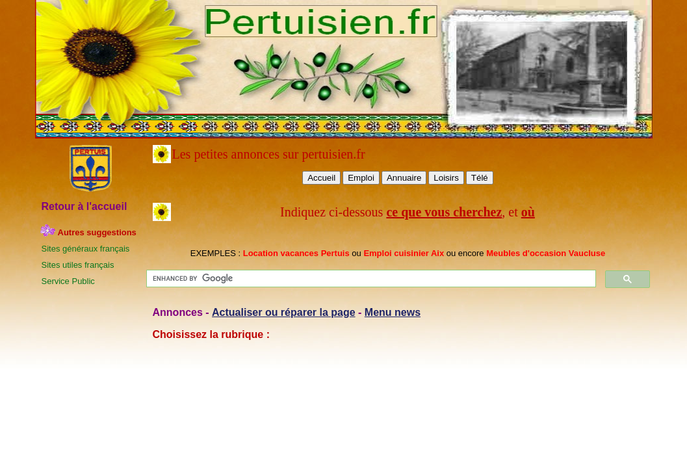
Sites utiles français (78, 265)
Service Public (68, 281)
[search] (370, 278)
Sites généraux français (86, 249)
